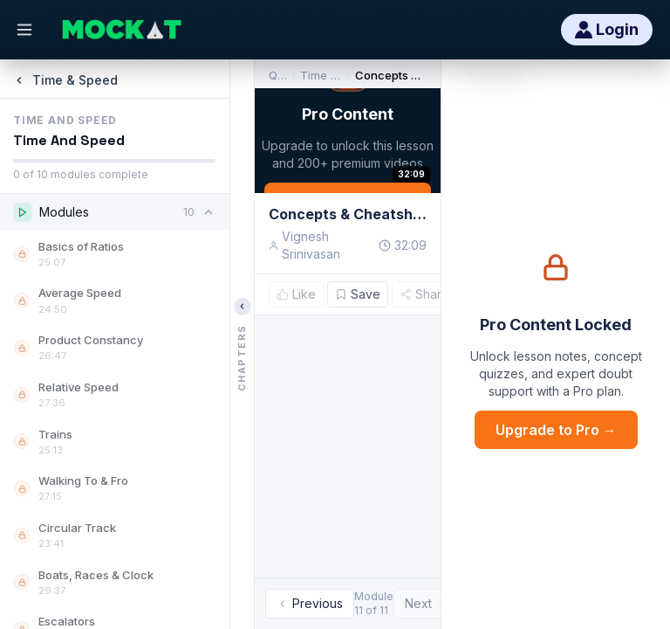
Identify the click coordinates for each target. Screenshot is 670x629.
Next (426, 603)
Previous (310, 603)
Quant (278, 75)
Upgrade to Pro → (556, 430)
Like (296, 294)
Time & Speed (321, 75)
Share (424, 294)
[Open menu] (24, 29)
